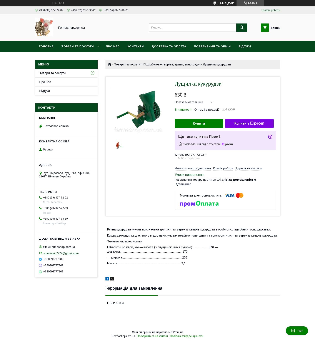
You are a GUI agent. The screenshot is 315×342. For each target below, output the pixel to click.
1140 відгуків (226, 3)
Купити (199, 123)
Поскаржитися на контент (152, 336)
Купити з (249, 123)
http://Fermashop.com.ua (59, 247)
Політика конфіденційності (186, 336)
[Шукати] (241, 27)
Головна (46, 46)
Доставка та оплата (169, 46)
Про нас (113, 46)
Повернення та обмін (212, 46)
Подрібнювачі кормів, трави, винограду (171, 64)
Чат (297, 331)
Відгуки (244, 46)
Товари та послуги (77, 46)
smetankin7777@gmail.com (61, 253)
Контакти (135, 46)
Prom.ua (178, 332)
